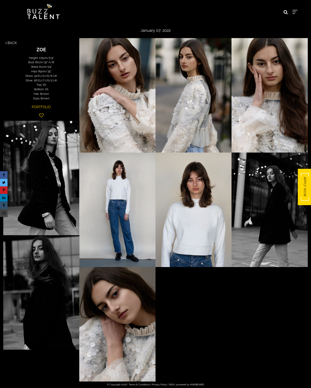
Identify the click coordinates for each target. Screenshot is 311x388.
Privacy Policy (159, 384)
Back (11, 43)
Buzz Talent (43, 11)
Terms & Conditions (139, 384)
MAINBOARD (197, 384)
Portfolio (41, 107)
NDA (171, 384)
